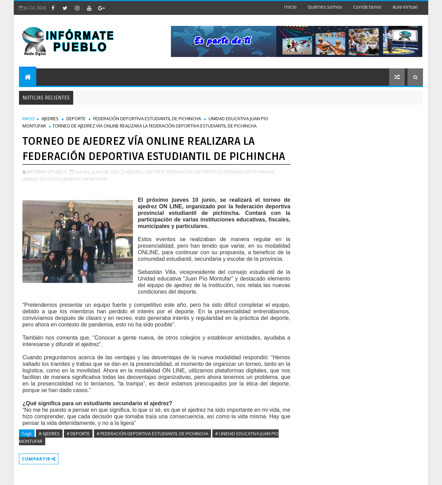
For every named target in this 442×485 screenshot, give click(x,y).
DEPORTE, (155, 172)
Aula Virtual (405, 7)
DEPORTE (76, 118)
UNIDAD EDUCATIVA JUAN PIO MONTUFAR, (65, 179)
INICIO (28, 118)
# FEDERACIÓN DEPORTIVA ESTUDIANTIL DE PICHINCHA (152, 433)
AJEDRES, (135, 172)
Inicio (290, 7)
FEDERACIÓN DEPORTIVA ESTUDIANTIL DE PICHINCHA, (221, 172)
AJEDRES (50, 118)
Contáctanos (367, 7)
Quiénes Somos (325, 7)
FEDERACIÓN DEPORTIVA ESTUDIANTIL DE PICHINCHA (147, 118)
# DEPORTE (78, 433)
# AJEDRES (49, 433)
